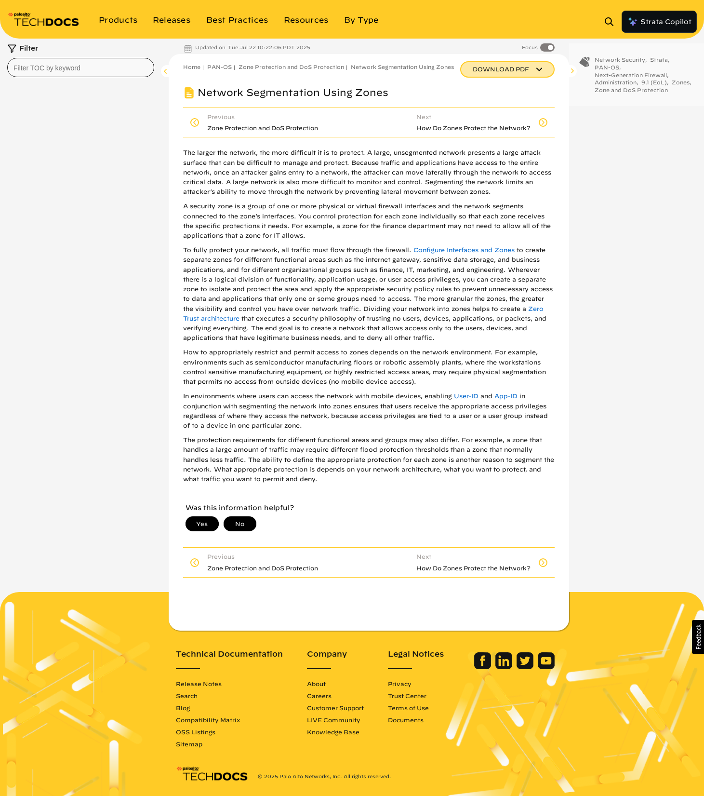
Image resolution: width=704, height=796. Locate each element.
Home (191, 67)
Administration (616, 89)
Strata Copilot (659, 21)
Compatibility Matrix (208, 719)
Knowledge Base (333, 732)
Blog (183, 707)
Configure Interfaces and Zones (464, 250)
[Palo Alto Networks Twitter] (526, 667)
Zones (681, 89)
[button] (698, 637)
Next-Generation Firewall (631, 81)
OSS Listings (195, 732)
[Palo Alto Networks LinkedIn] (504, 667)
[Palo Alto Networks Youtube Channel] (546, 667)
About (316, 683)
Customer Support (335, 707)
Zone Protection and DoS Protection (291, 67)
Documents (406, 719)
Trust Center (407, 695)
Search (187, 695)
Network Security (620, 66)
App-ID (506, 396)
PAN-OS (219, 67)
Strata (659, 66)
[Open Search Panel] (612, 21)
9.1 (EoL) (654, 89)
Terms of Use (408, 707)
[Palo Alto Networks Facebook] (483, 667)
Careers (319, 695)
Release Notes (199, 683)
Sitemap (189, 744)
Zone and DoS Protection (631, 97)
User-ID (466, 396)
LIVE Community (333, 719)
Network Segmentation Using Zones (402, 67)
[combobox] (80, 67)
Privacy (400, 683)
